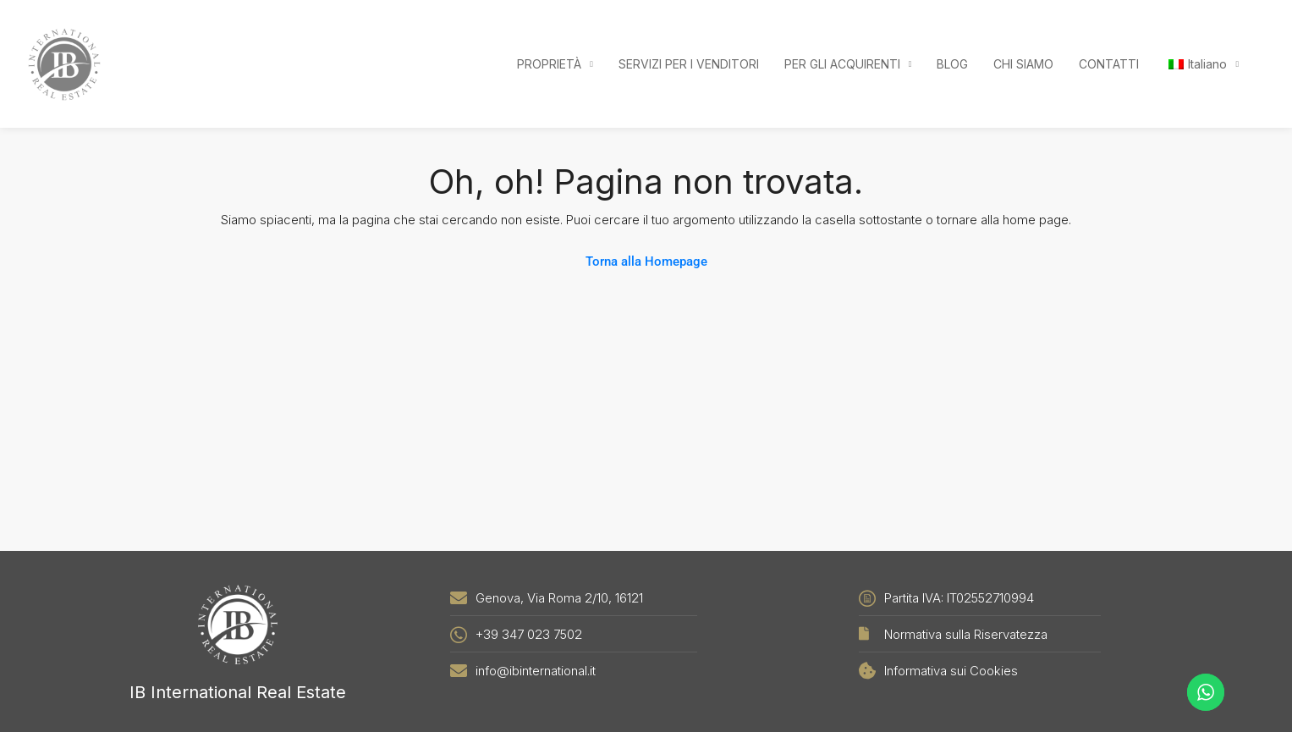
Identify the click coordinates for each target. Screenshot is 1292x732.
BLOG (952, 64)
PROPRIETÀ (549, 64)
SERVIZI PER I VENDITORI (689, 64)
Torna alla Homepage (646, 261)
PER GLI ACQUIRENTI (842, 64)
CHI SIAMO (1023, 64)
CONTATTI (1109, 64)
